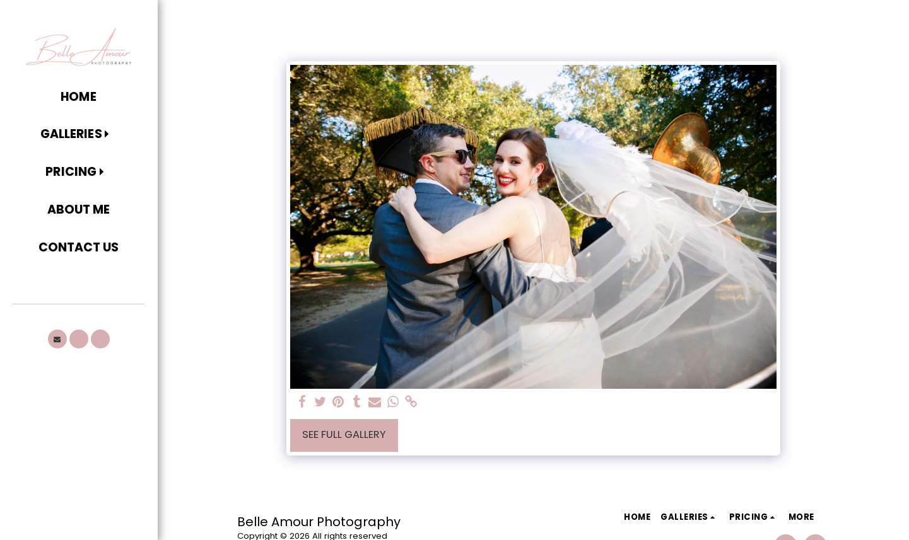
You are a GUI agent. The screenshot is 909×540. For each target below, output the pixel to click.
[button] (78, 135)
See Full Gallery (344, 434)
